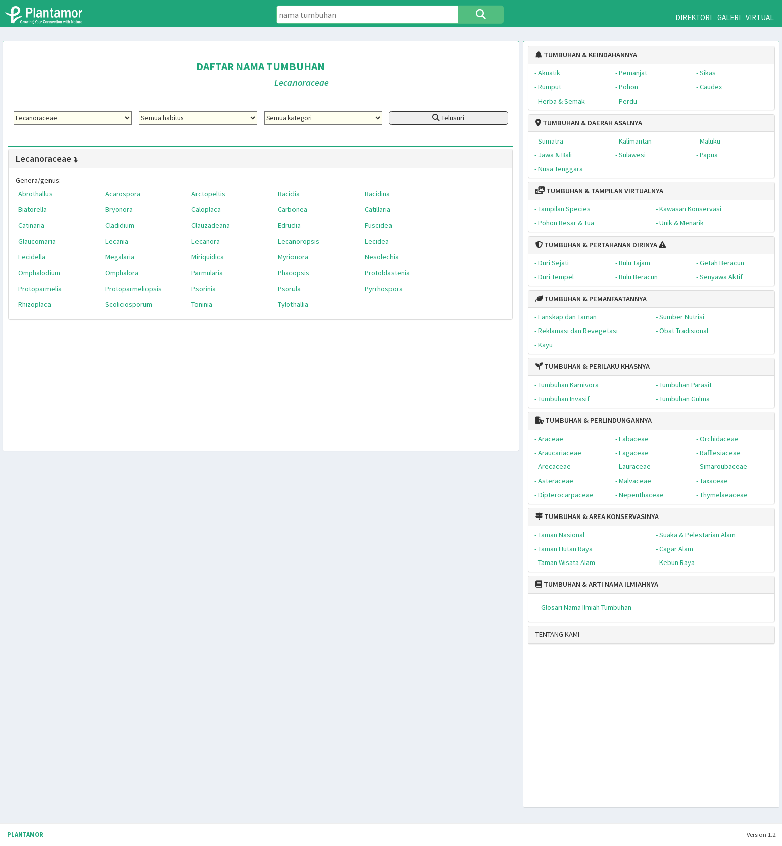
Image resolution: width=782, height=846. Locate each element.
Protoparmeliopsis (133, 288)
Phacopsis (293, 272)
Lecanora (205, 241)
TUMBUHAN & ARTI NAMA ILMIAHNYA (596, 584)
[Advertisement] (642, 729)
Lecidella (31, 256)
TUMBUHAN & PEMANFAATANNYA (591, 298)
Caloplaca (206, 209)
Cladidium (119, 225)
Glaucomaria (37, 241)
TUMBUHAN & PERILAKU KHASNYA (592, 366)
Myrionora (293, 256)
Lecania (116, 241)
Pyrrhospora (384, 288)
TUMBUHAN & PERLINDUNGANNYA (593, 420)
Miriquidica (207, 256)
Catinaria (31, 225)
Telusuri (448, 117)
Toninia (201, 304)
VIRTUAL (760, 17)
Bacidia (289, 193)
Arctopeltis (208, 193)
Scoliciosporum (128, 304)
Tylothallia (293, 304)
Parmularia (207, 272)
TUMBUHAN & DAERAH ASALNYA (588, 122)
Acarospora (122, 193)
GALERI (729, 17)
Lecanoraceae (47, 158)
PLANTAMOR (25, 834)
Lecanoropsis (298, 241)
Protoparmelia (40, 288)
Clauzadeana (210, 225)
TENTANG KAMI (557, 634)
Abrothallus (35, 193)
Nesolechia (382, 256)
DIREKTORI (693, 17)
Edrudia (289, 225)
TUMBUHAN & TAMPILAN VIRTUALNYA (599, 190)
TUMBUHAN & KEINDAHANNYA (586, 54)
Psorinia (203, 288)
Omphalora (121, 272)
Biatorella (32, 209)
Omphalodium (39, 272)
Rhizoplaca (34, 304)
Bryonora (119, 209)
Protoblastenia (387, 272)
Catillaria (377, 209)
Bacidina (377, 193)
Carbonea (292, 209)
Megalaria (119, 256)
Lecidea (377, 241)
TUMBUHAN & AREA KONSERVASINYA (597, 516)
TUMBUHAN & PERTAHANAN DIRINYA (596, 244)
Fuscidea (378, 225)
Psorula (289, 288)
